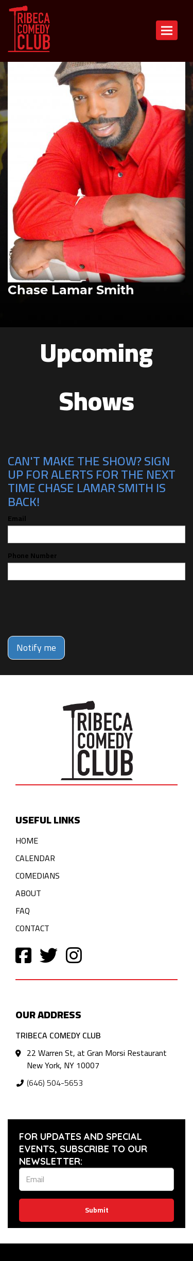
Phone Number (32, 555)
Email (17, 518)
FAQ (22, 910)
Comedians (37, 875)
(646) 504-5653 (55, 1082)
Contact (32, 928)
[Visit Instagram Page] (74, 954)
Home (26, 840)
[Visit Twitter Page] (49, 954)
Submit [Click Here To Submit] (97, 1210)
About (28, 893)
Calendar (35, 858)
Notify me (36, 647)
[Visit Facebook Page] (23, 954)
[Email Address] (96, 1179)
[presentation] (86, 608)
